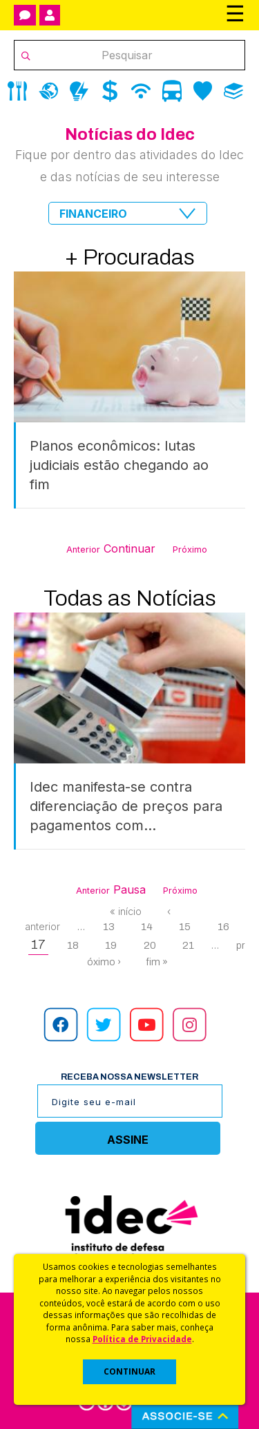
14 (147, 926)
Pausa (129, 889)
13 (109, 926)
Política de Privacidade (142, 1338)
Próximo (190, 549)
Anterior (83, 549)
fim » (157, 961)
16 (223, 926)
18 (73, 945)
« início (126, 911)
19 (111, 945)
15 (185, 926)
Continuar (129, 548)
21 (188, 945)
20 (150, 945)
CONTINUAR (129, 1371)
